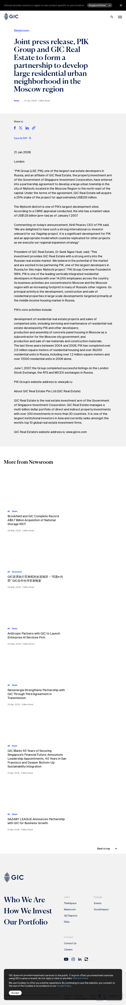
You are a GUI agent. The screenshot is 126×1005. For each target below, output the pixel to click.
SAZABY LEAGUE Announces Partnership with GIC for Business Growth (36, 821)
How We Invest (28, 910)
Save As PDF (22, 138)
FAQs (67, 921)
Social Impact (101, 909)
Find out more (80, 978)
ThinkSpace (70, 903)
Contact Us (70, 943)
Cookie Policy (64, 985)
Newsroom (21, 31)
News (16, 100)
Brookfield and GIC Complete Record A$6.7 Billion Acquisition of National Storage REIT (33, 520)
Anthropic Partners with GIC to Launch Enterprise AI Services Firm (34, 635)
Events (97, 903)
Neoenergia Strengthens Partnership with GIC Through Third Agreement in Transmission (36, 694)
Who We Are (24, 899)
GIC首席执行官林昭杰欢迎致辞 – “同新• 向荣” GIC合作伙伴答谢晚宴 (35, 579)
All (9, 511)
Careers (68, 949)
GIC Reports (70, 915)
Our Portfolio (26, 921)
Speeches (17, 572)
